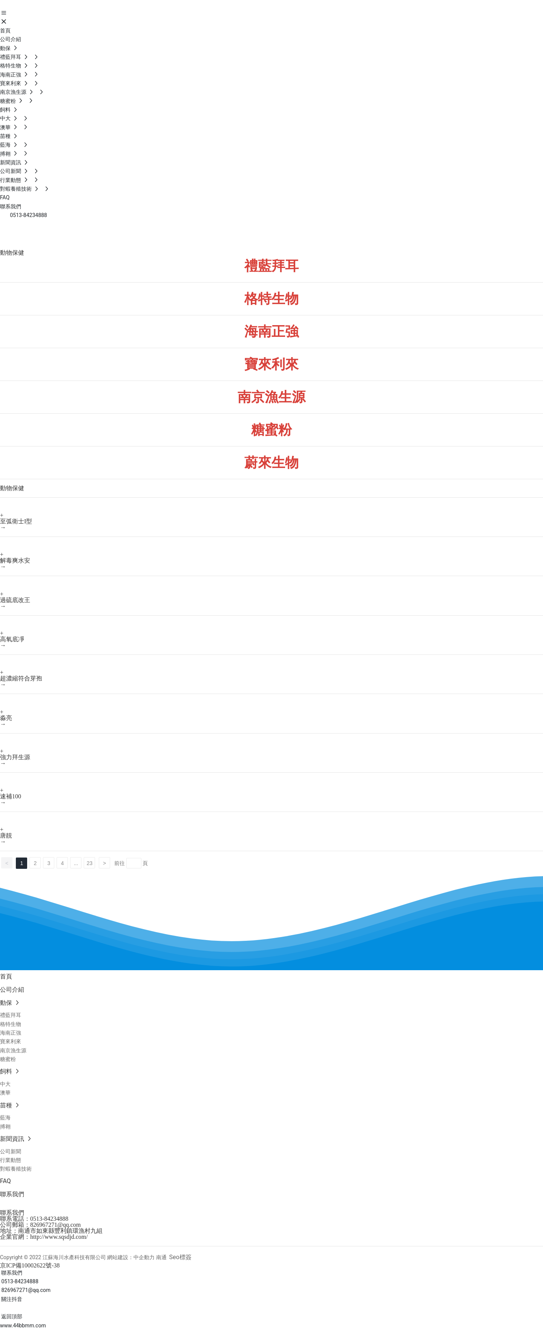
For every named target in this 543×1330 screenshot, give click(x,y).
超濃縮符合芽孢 (21, 678)
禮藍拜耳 (271, 266)
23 (90, 863)
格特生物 (271, 299)
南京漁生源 (271, 397)
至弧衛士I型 (16, 521)
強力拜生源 (15, 757)
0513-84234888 (49, 1218)
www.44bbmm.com (23, 1325)
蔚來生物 (271, 463)
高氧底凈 (12, 639)
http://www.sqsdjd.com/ (59, 1237)
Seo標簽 (180, 1257)
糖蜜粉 (271, 430)
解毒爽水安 (15, 560)
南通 (161, 1257)
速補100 (10, 796)
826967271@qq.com (55, 1224)
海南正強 (271, 331)
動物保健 (30, 237)
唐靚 (6, 835)
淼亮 (6, 718)
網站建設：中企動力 (131, 1257)
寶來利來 (271, 364)
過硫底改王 (15, 600)
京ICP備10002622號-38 (30, 1265)
